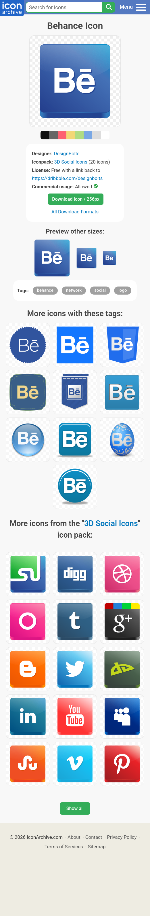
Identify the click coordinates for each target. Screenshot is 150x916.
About (74, 837)
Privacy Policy (121, 837)
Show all (75, 808)
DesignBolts (67, 153)
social (100, 290)
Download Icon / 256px (75, 199)
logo (122, 290)
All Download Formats (75, 212)
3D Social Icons (70, 162)
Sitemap (97, 846)
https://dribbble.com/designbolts (67, 178)
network (74, 290)
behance (45, 290)
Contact (93, 837)
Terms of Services (64, 846)
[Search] (108, 7)
